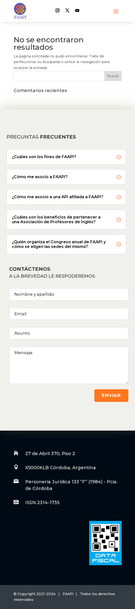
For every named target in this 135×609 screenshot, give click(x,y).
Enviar (111, 395)
